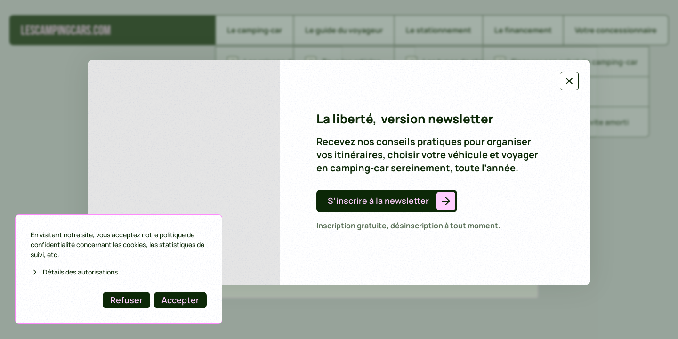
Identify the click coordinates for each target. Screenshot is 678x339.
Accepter (180, 300)
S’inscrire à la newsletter (378, 200)
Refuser (126, 300)
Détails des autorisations (74, 271)
